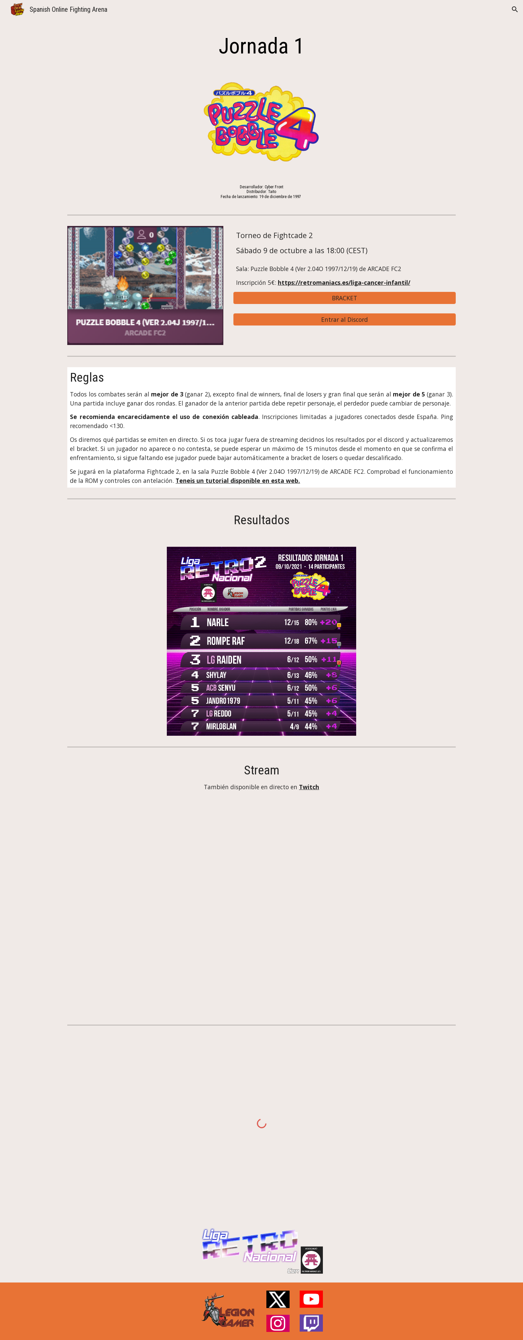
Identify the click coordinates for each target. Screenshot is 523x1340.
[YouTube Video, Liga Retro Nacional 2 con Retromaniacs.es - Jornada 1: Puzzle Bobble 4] (261, 905)
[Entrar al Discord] (344, 319)
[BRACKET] (344, 298)
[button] (515, 9)
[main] (261, 46)
